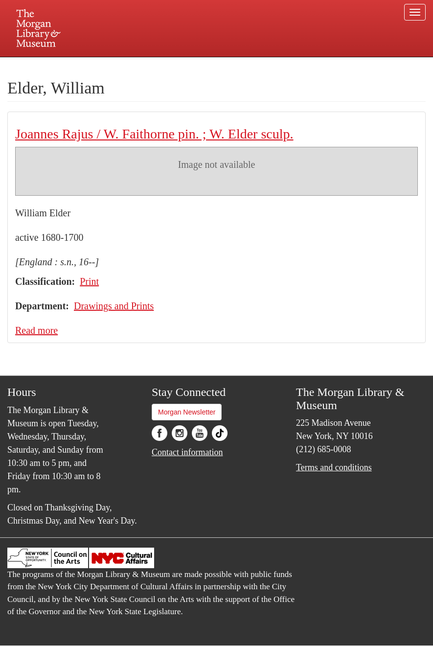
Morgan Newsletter (187, 412)
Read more (36, 330)
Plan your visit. (100, 65)
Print (89, 281)
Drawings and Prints (114, 305)
